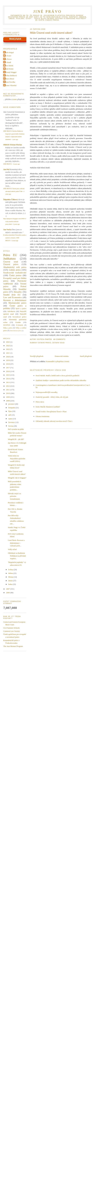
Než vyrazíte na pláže (16, 429)
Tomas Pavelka (9, 82)
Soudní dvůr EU (12, 294)
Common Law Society (11, 631)
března (11, 577)
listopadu (12, 408)
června (11, 426)
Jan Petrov (8, 59)
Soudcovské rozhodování (14, 272)
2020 (8, 357)
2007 (8, 589)
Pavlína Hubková (10, 75)
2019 (8, 360)
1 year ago (15, 139)
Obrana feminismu (42, 416)
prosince (11, 404)
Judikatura (9, 258)
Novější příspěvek (36, 356)
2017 (8, 368)
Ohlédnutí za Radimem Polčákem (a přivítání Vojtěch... (17, 556)
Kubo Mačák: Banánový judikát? (48, 407)
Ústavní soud (58, 343)
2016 (8, 371)
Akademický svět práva (14, 267)
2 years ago (16, 164)
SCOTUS (6, 325)
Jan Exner (7, 56)
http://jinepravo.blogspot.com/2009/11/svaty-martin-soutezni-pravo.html (14, 221)
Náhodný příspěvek (15, 39)
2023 (8, 346)
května (11, 570)
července (11, 422)
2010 (8, 393)
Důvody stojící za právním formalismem (14, 496)
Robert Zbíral (9, 79)
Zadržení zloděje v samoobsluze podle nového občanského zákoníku (61, 380)
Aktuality (17, 292)
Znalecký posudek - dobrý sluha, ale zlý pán (52, 397)
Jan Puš (6, 169)
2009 (8, 397)
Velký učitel (12, 549)
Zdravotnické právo (15, 330)
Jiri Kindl (7, 62)
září (10, 415)
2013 (8, 382)
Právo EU (10, 255)
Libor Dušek (8, 66)
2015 (8, 375)
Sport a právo (21, 308)
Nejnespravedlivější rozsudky (47, 392)
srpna (10, 419)
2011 (8, 390)
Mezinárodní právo (17, 303)
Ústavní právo (44, 343)
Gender (18, 322)
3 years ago (14, 240)
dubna (10, 573)
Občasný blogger (10, 72)
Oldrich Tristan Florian (12, 145)
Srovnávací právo (19, 317)
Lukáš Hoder (9, 69)
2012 (8, 386)
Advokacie (11, 311)
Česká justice (15, 275)
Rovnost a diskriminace (14, 300)
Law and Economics (12, 297)
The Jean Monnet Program (13, 646)
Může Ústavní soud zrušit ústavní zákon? (51, 32)
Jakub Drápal (9, 52)
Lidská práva (15, 270)
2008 (8, 401)
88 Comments (59, 339)
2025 (8, 342)
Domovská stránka (61, 356)
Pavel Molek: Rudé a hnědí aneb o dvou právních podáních (57, 375)
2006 (8, 593)
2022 (8, 349)
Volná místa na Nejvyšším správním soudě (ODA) (16, 458)
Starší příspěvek (86, 356)
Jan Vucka (7, 229)
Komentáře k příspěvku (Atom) (57, 361)
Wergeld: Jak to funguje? (17, 478)
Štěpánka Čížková (10, 199)
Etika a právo (7, 328)
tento (15, 99)
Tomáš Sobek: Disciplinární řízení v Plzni (51, 411)
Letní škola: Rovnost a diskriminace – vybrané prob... (16, 543)
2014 (8, 379)
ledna (10, 584)
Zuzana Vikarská (10, 85)
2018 (8, 364)
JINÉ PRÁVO (47, 11)
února (10, 581)
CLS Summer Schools (11, 628)
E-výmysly (19, 325)
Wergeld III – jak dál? (16, 439)
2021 (8, 353)
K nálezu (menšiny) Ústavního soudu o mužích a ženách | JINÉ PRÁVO (14, 237)
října (10, 411)
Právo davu (40, 402)
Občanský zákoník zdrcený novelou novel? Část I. (54, 421)
